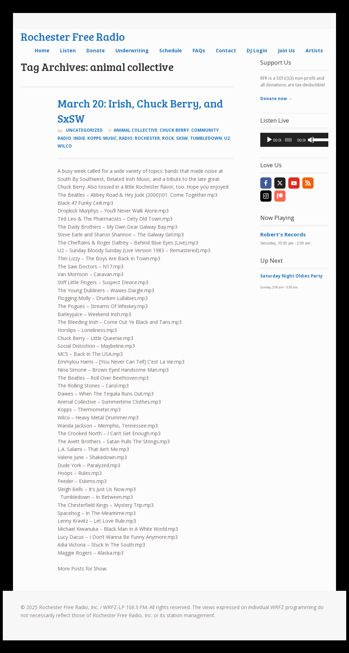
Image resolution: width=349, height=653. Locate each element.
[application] (294, 140)
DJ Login (257, 50)
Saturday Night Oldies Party (291, 276)
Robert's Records (283, 234)
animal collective (135, 130)
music (110, 138)
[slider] (288, 140)
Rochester (147, 138)
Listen (68, 50)
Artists (314, 50)
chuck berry (174, 130)
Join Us (286, 50)
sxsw (182, 138)
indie (79, 138)
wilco (65, 146)
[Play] (269, 139)
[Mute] (311, 139)
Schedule (170, 50)
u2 (227, 138)
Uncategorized (84, 130)
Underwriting (132, 50)
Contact (226, 50)
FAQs (199, 50)
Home (42, 50)
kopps (94, 138)
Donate (95, 50)
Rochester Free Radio (73, 36)
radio (126, 138)
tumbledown (206, 138)
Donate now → (276, 99)
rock (168, 138)
